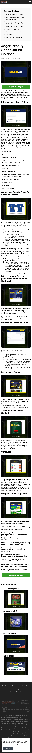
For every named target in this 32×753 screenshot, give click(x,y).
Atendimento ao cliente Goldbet (15, 32)
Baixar (28, 686)
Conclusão (9, 35)
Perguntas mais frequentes (14, 37)
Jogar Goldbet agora (16, 87)
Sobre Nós (23, 690)
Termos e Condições (16, 692)
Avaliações (10, 688)
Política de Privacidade (12, 690)
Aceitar (8, 748)
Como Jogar (22, 686)
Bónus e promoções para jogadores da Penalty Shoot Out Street (16, 23)
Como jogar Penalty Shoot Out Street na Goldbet (15, 18)
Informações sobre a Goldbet (15, 14)
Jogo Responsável (19, 688)
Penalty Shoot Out (5, 58)
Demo (15, 686)
